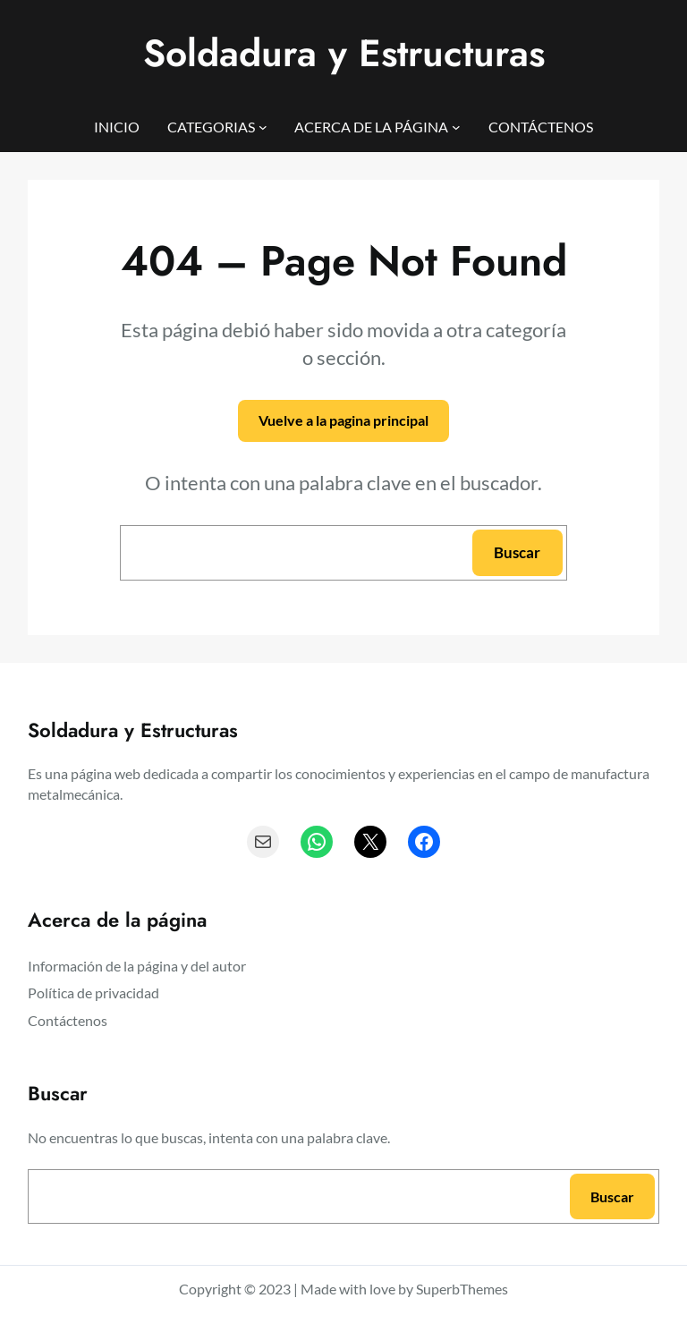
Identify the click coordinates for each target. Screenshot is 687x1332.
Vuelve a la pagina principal (343, 419)
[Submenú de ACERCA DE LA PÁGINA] (456, 127)
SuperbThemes (462, 1288)
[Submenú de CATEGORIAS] (263, 127)
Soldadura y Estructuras (344, 53)
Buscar (517, 552)
